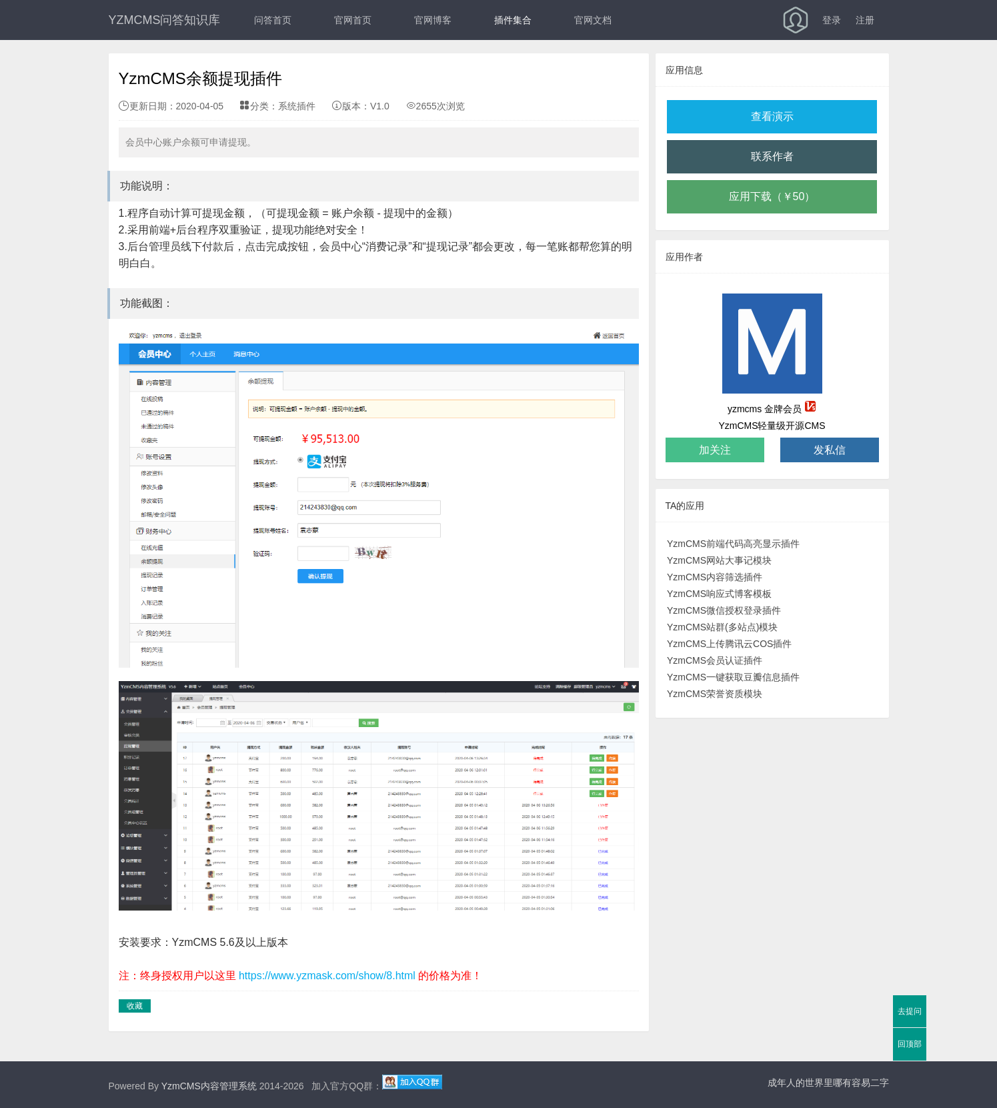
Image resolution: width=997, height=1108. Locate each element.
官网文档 (593, 20)
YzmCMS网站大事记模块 (719, 560)
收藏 (135, 1006)
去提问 (910, 1011)
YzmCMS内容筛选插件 (714, 577)
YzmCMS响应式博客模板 (719, 593)
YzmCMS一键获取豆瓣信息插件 (733, 677)
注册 (865, 20)
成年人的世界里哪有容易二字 (828, 1082)
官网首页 (352, 20)
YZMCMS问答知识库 (165, 20)
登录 (831, 20)
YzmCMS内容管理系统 (209, 1086)
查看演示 (772, 116)
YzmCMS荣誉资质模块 (714, 693)
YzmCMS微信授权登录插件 (724, 610)
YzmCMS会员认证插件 (714, 660)
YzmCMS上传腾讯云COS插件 (729, 643)
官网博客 (432, 20)
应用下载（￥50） (772, 196)
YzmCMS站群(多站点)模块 (722, 627)
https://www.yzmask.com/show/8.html (327, 975)
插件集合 (513, 20)
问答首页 (272, 20)
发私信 (830, 450)
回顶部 (910, 1044)
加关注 (715, 450)
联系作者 (772, 156)
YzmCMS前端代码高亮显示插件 (733, 543)
